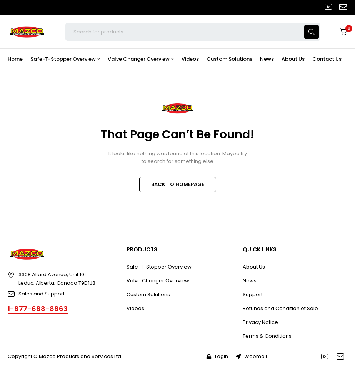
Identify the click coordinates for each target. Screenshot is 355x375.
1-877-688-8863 (38, 309)
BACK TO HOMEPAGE (177, 184)
